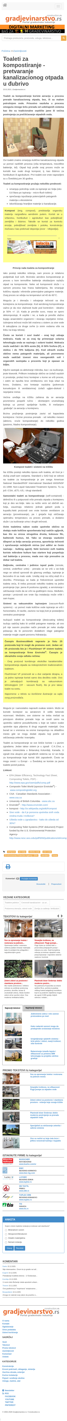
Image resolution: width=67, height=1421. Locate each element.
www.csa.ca (15, 797)
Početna (6, 51)
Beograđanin (7, 1292)
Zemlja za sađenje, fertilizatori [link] (46, 909)
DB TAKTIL (24, 1186)
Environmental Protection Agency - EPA (21, 855)
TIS (20, 1204)
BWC (21, 1168)
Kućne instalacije (10, 1375)
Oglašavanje (7, 1327)
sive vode (47, 852)
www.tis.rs (24, 1209)
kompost (11, 852)
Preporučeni (56, 884)
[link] (33, 19)
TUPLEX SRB (25, 1195)
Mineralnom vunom (16, 1230)
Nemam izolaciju (15, 1242)
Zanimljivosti (20, 51)
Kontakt (5, 1324)
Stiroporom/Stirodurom (17, 1234)
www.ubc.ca (48, 801)
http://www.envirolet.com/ (35, 805)
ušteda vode (34, 852)
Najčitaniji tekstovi (34, 1008)
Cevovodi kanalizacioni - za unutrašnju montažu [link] (35, 903)
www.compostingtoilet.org (23, 790)
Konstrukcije (8, 1366)
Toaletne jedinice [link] (12, 903)
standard (45, 855)
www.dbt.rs (24, 1191)
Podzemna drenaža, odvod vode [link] (18, 909)
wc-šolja (22, 852)
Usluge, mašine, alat (11, 1381)
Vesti (4, 1342)
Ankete (5, 1357)
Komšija (5, 1279)
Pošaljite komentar (29, 879)
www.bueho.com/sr (27, 1164)
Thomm (5, 1286)
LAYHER (23, 1177)
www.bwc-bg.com (27, 1173)
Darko (5, 1266)
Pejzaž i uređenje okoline (13, 1378)
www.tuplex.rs (25, 1200)
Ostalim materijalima (16, 1238)
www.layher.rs (25, 1182)
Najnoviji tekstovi (12, 1008)
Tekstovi (6, 1345)
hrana (54, 855)
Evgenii (5, 1273)
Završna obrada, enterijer (13, 1372)
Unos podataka (9, 1330)
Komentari (10, 1261)
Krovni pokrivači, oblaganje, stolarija (18, 1369)
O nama (5, 1321)
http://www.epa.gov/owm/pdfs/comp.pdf (29, 782)
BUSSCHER (24, 1159)
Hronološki (40, 884)
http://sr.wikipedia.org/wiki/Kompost (38, 808)
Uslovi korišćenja (10, 1332)
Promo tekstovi (9, 1348)
